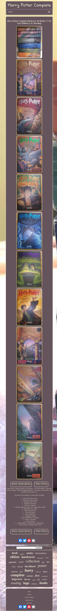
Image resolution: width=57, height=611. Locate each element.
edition (14, 557)
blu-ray (27, 579)
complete (17, 575)
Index (29, 591)
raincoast (14, 572)
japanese (22, 554)
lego (26, 583)
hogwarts (17, 579)
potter (42, 566)
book (15, 553)
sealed (33, 580)
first (37, 575)
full (38, 579)
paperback (12, 562)
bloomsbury (41, 553)
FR (31, 603)
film (48, 562)
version (30, 576)
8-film (47, 558)
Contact (29, 594)
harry (29, 570)
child (13, 567)
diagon (45, 572)
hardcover (28, 557)
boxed (19, 566)
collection (33, 561)
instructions (40, 558)
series (30, 553)
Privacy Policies (29, 597)
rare (21, 572)
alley (43, 562)
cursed (44, 579)
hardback (30, 566)
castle (21, 562)
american (38, 572)
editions (34, 584)
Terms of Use (29, 600)
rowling (16, 583)
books (44, 583)
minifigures (44, 576)
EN (28, 603)
